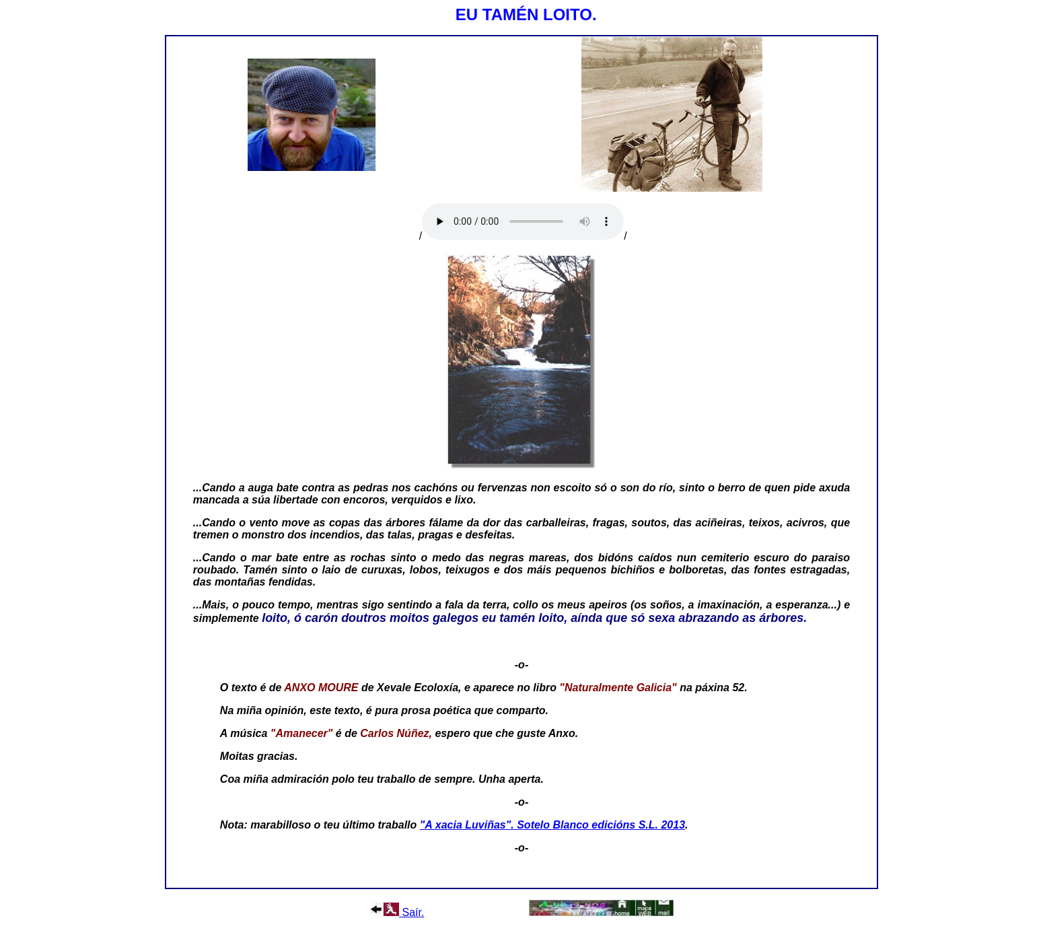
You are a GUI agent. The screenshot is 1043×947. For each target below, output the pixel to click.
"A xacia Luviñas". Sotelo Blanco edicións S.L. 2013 (552, 825)
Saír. (396, 912)
